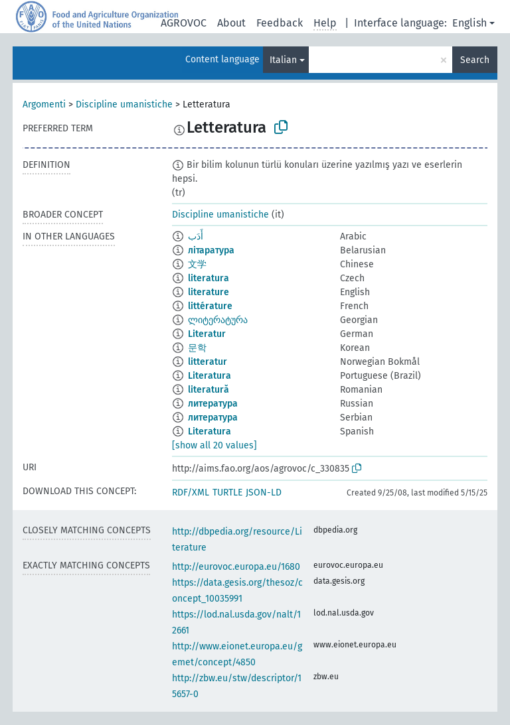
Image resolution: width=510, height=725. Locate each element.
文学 (197, 264)
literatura (208, 278)
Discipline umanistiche (124, 104)
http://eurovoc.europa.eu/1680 (236, 566)
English (469, 23)
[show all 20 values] (214, 445)
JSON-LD (264, 492)
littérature (210, 306)
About (231, 23)
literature (208, 292)
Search (474, 60)
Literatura (209, 375)
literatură (208, 389)
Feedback (279, 23)
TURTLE (227, 492)
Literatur (207, 334)
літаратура (211, 250)
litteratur (207, 361)
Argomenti (44, 104)
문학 (197, 348)
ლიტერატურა (218, 320)
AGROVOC (184, 23)
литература (213, 403)
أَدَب (195, 236)
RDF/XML (190, 492)
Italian (283, 60)
